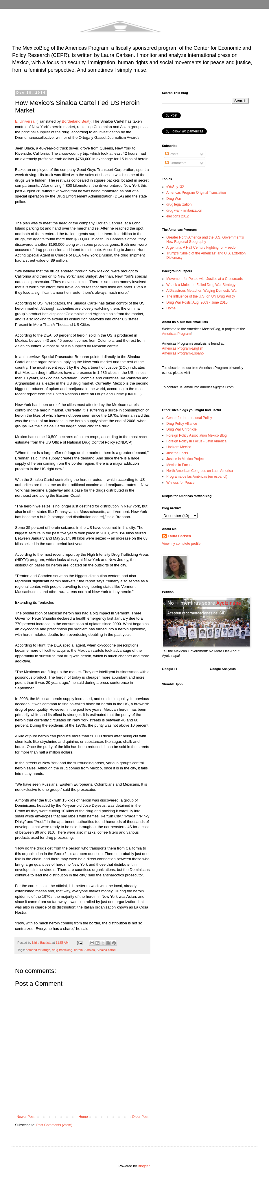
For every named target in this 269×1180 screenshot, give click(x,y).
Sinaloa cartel (106, 950)
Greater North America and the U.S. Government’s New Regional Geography (205, 239)
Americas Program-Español (183, 353)
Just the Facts (177, 453)
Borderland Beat (75, 121)
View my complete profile (181, 544)
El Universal (25, 121)
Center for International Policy (189, 418)
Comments (175, 163)
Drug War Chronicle (181, 429)
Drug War (173, 199)
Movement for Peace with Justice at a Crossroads (204, 279)
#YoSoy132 (175, 187)
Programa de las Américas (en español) (196, 476)
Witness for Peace (180, 483)
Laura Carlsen (179, 536)
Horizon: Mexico (178, 447)
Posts (171, 154)
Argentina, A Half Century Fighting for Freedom (202, 247)
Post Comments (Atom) (54, 1125)
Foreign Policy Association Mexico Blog (196, 435)
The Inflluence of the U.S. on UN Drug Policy (200, 296)
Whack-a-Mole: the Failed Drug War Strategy (200, 285)
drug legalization (178, 204)
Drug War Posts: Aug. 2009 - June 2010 (197, 302)
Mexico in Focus (178, 465)
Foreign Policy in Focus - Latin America (196, 441)
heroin (78, 950)
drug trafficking (62, 950)
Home (83, 1117)
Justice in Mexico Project (185, 459)
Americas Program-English (182, 348)
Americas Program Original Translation (196, 193)
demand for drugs (38, 950)
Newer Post (25, 1117)
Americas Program (176, 334)
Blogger (144, 1166)
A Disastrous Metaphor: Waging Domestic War (202, 291)
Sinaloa (89, 950)
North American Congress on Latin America (199, 471)
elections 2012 (177, 216)
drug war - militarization (184, 210)
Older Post (140, 1117)
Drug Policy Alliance (181, 424)
